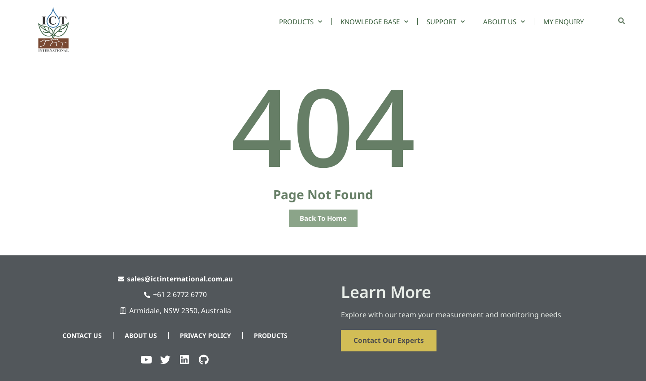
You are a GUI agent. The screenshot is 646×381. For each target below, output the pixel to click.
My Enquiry (563, 21)
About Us (504, 22)
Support (446, 22)
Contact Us (82, 334)
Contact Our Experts (390, 340)
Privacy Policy (205, 334)
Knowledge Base (374, 22)
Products (300, 22)
